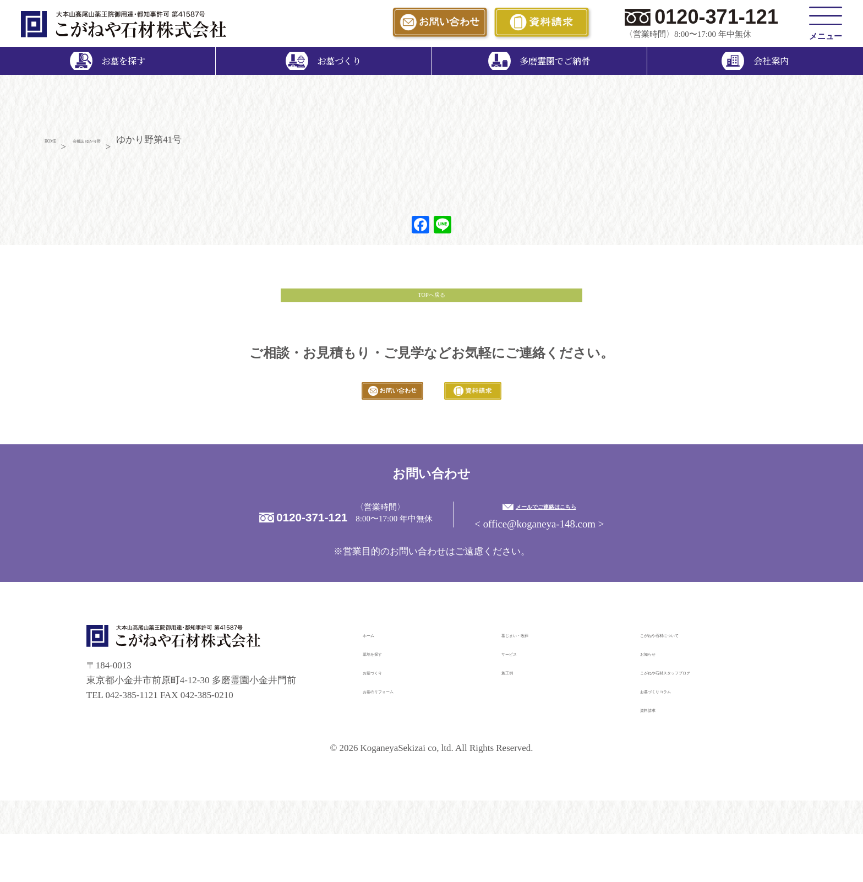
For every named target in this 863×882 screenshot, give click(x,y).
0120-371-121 (716, 17)
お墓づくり (386, 719)
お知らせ (659, 700)
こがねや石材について (687, 682)
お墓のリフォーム (400, 738)
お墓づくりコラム (677, 738)
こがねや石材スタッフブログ (701, 719)
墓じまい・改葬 (534, 682)
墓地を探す (386, 700)
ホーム (377, 682)
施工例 (515, 719)
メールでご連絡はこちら (615, 552)
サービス (520, 700)
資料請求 (659, 757)
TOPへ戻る (431, 309)
